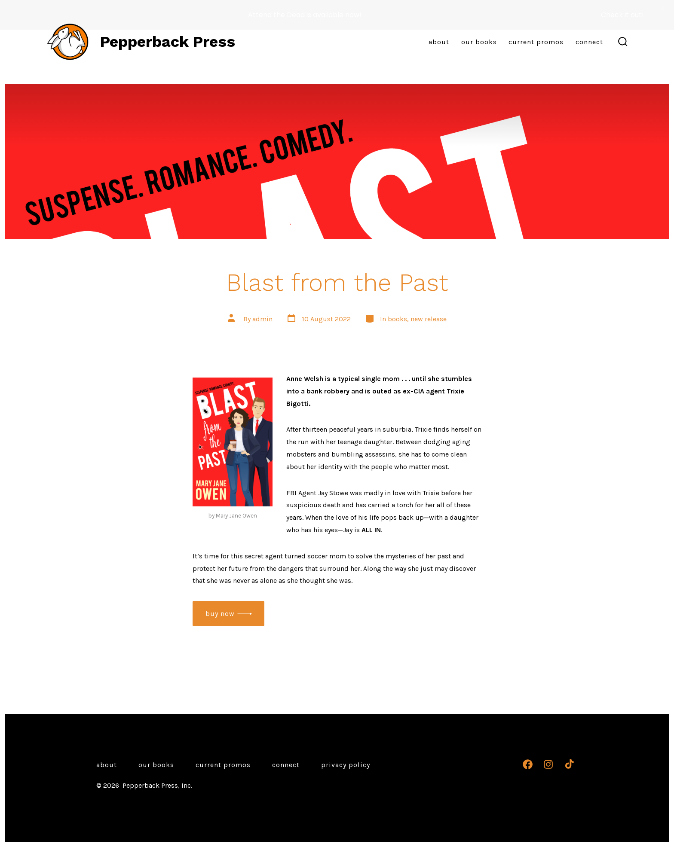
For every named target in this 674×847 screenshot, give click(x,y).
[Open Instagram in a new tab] (548, 764)
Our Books (479, 42)
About (439, 42)
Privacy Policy (345, 765)
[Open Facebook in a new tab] (527, 764)
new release (429, 318)
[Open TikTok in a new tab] (568, 764)
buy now (220, 613)
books (397, 318)
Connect (589, 42)
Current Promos (536, 42)
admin (262, 318)
